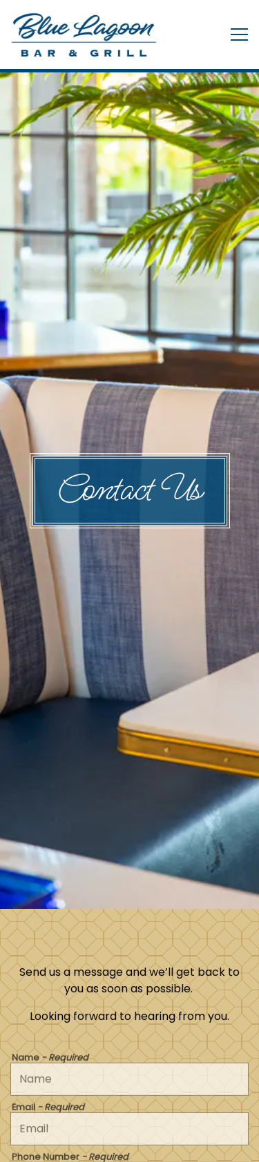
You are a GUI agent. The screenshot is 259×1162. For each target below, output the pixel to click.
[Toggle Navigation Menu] (239, 34)
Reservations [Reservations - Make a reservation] (130, 1109)
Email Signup (129, 1144)
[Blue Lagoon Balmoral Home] (86, 34)
